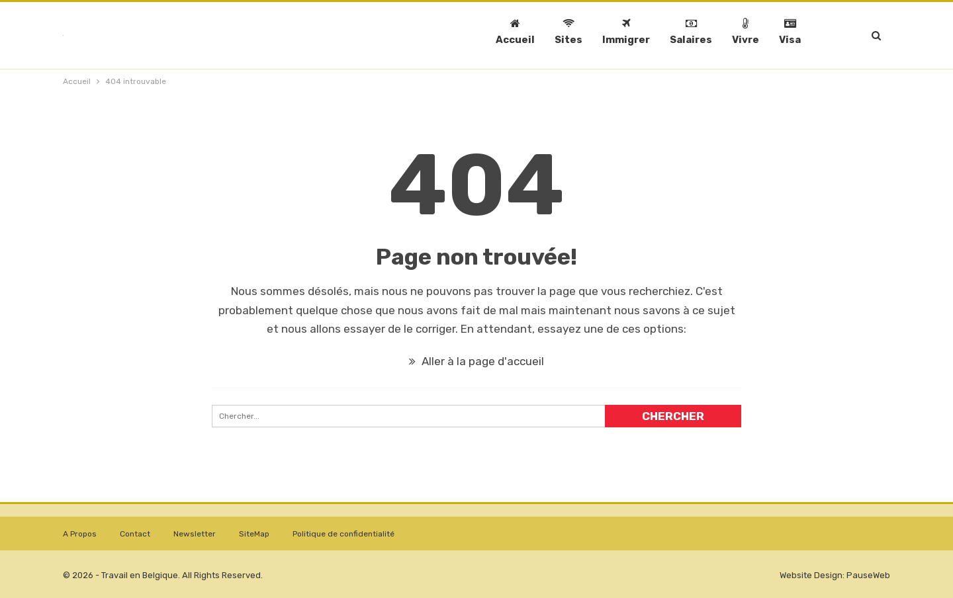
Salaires (691, 32)
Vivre (745, 32)
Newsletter (194, 533)
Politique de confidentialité (343, 533)
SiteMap (254, 533)
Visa (790, 32)
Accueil (515, 32)
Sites (568, 32)
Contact (135, 533)
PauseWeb (868, 575)
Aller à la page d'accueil (476, 361)
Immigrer (626, 32)
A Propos (80, 533)
